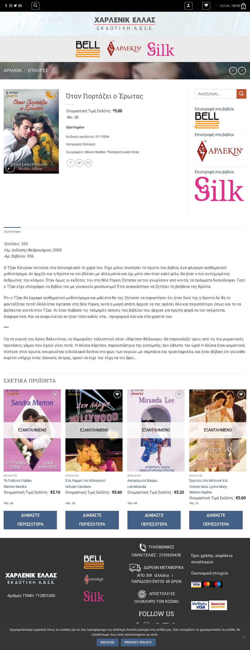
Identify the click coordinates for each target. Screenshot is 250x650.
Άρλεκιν (12, 70)
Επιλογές (38, 70)
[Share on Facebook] (71, 163)
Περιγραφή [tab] (12, 232)
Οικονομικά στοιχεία (209, 573)
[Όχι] (243, 638)
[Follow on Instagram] (10, 6)
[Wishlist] (206, 6)
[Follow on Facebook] (6, 6)
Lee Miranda (136, 487)
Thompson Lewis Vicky (123, 152)
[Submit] (241, 94)
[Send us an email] (20, 6)
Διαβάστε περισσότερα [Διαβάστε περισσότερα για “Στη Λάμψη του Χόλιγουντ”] (92, 520)
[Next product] (233, 70)
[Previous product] (242, 70)
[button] (188, 6)
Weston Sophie (200, 492)
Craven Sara (198, 487)
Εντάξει (108, 642)
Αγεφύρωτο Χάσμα (142, 481)
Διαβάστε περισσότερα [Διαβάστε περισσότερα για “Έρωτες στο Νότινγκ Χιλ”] (216, 520)
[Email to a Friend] (88, 163)
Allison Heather (94, 152)
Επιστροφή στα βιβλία (214, 117)
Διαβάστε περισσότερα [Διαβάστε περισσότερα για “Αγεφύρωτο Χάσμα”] (154, 520)
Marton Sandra (15, 487)
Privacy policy (138, 642)
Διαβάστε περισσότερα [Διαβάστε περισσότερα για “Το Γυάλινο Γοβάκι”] (30, 520)
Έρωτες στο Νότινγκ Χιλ (208, 481)
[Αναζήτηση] (35, 6)
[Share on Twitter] (79, 163)
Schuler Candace (78, 487)
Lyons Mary (218, 487)
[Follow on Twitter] (15, 6)
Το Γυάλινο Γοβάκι (18, 481)
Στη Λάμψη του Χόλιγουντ (85, 481)
